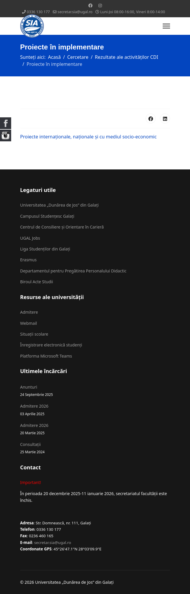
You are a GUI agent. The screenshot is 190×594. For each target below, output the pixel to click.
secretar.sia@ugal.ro (75, 11)
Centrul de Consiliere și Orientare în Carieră (62, 227)
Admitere (29, 312)
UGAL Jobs (30, 238)
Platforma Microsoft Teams (46, 356)
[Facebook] (90, 5)
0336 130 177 (38, 11)
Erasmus (28, 259)
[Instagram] (100, 5)
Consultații (95, 448)
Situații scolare (34, 334)
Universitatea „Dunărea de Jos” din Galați (59, 205)
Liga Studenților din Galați (45, 249)
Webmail (28, 323)
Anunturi (95, 390)
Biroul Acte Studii (36, 281)
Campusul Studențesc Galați (47, 216)
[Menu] (166, 26)
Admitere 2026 (95, 409)
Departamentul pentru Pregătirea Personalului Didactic (73, 271)
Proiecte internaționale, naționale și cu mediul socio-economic (88, 136)
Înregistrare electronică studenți (51, 345)
